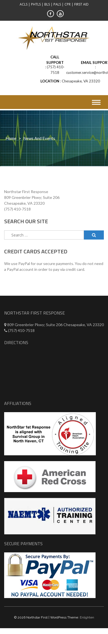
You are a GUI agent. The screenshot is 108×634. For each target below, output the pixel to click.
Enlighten (87, 617)
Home (11, 138)
